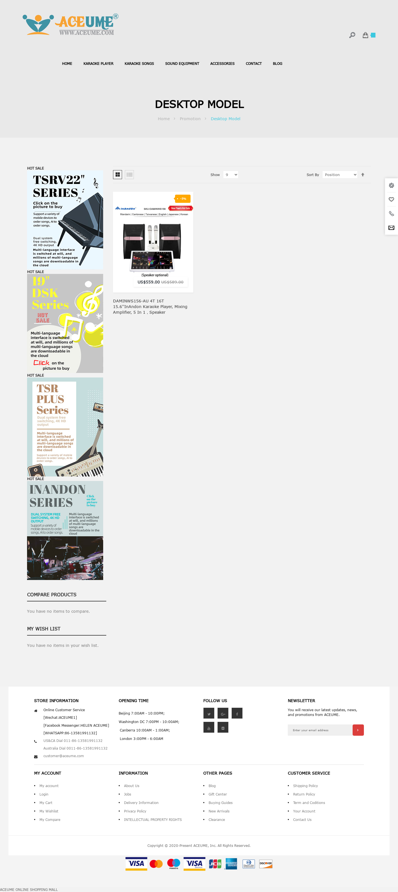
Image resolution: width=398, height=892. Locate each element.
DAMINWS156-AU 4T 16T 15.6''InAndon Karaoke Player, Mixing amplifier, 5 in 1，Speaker (150, 306)
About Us (131, 786)
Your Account (304, 811)
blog (277, 63)
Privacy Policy (135, 811)
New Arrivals (219, 811)
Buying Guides (221, 803)
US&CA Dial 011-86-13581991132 (73, 740)
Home (67, 63)
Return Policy (304, 794)
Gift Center (218, 794)
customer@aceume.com (63, 756)
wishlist (391, 199)
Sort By (313, 175)
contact (254, 63)
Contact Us (302, 819)
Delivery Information (141, 803)
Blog (212, 786)
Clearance (217, 819)
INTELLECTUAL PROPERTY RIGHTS (153, 819)
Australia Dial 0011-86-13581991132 (75, 748)
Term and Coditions (309, 803)
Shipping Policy (305, 786)
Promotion (191, 118)
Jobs (127, 794)
